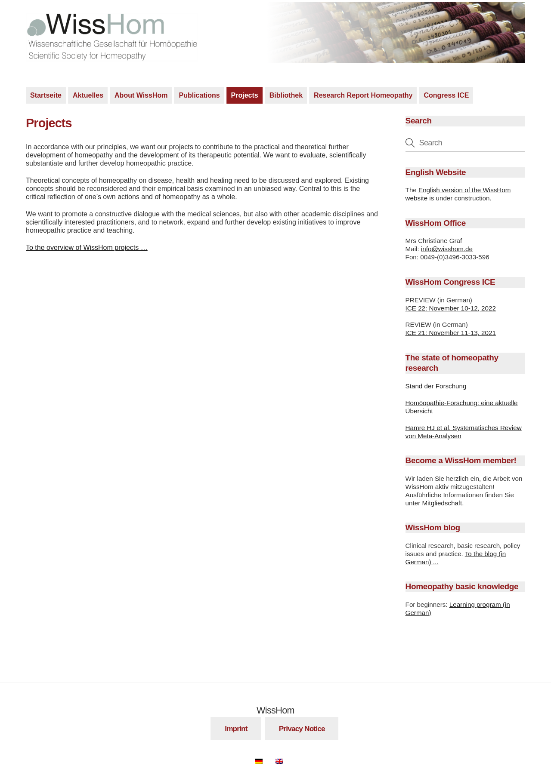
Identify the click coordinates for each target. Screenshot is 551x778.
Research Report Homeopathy (363, 95)
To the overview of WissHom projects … (87, 247)
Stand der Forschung (436, 386)
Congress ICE (446, 95)
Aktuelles (88, 95)
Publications (199, 95)
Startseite (46, 95)
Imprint (236, 728)
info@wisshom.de (447, 248)
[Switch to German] (263, 759)
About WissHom (141, 95)
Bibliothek (286, 95)
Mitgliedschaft (442, 503)
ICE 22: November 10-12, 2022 (451, 308)
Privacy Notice (302, 728)
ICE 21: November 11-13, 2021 (451, 332)
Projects (244, 95)
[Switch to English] (284, 759)
